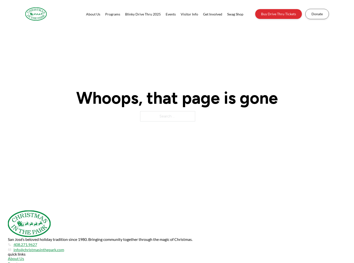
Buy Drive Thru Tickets (278, 14)
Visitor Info (189, 14)
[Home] (36, 14)
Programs (112, 14)
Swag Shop (235, 14)
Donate (317, 14)
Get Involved (212, 14)
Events (171, 14)
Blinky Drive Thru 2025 (143, 14)
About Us (93, 14)
